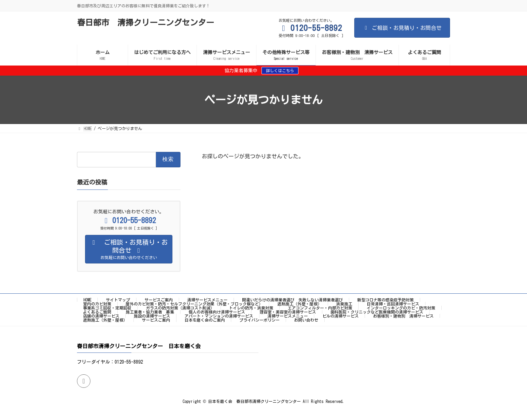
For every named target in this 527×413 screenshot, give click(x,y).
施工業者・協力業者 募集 (150, 312)
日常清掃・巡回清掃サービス (393, 304)
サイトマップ (118, 300)
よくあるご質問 (97, 312)
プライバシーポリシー (259, 320)
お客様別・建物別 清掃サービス (403, 316)
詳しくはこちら (280, 71)
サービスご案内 (159, 300)
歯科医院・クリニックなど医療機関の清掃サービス (376, 312)
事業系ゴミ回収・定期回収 (107, 308)
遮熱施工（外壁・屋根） (299, 304)
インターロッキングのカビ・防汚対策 (401, 308)
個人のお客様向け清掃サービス (217, 312)
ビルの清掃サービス (340, 316)
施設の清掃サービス (152, 316)
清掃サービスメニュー (207, 300)
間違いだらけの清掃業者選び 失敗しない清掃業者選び (292, 300)
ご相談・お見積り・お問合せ (402, 28)
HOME (87, 300)
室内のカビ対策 (97, 304)
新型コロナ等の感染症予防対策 (385, 300)
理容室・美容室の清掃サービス (287, 312)
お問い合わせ (306, 320)
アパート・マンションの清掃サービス (219, 316)
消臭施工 (344, 304)
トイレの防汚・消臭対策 (251, 308)
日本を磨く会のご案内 (205, 320)
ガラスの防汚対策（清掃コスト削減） (180, 308)
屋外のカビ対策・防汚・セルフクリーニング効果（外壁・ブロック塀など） (194, 304)
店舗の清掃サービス (101, 316)
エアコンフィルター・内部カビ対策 (320, 308)
